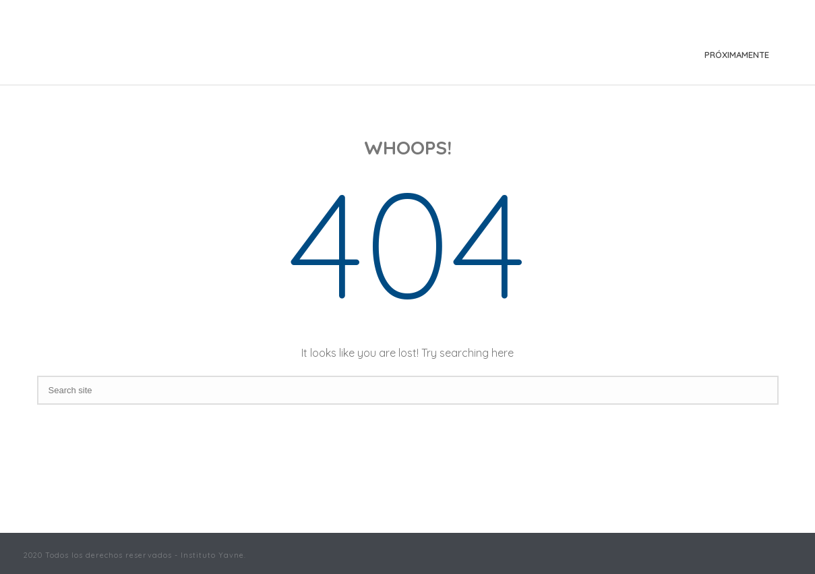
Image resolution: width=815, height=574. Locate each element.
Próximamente (736, 54)
